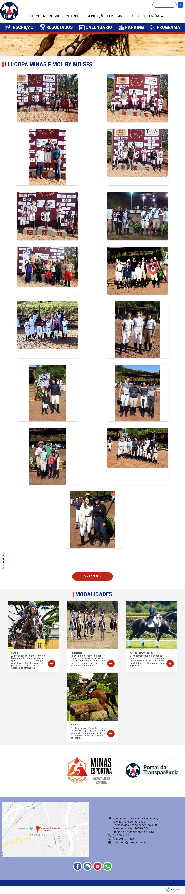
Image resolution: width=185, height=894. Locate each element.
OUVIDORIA (114, 16)
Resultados (59, 27)
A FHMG (35, 16)
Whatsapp (107, 866)
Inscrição (22, 27)
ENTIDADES (73, 16)
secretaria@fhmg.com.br (129, 842)
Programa (168, 27)
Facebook (77, 866)
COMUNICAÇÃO (94, 16)
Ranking (134, 27)
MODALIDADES (52, 16)
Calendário (99, 27)
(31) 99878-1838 (123, 838)
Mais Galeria (92, 576)
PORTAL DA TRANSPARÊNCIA (144, 16)
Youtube (97, 866)
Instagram (87, 866)
